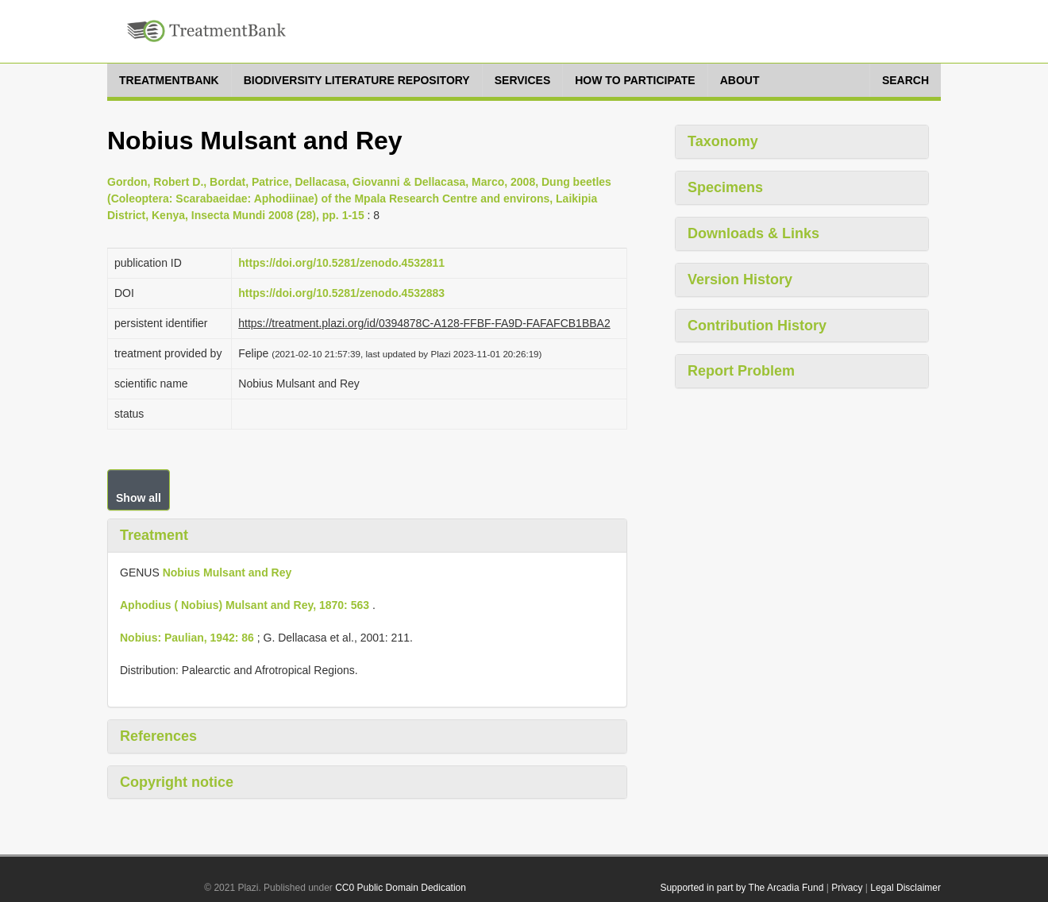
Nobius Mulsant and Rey (227, 572)
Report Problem (741, 371)
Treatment (154, 535)
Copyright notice (176, 782)
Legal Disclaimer (905, 887)
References (158, 736)
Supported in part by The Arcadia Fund (741, 887)
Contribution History (757, 325)
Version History (740, 279)
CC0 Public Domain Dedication (400, 887)
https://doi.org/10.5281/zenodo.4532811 (341, 262)
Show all (138, 497)
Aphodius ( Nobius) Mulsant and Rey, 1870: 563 (244, 605)
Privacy (846, 887)
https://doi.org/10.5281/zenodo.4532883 (341, 293)
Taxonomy (723, 141)
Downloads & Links (753, 233)
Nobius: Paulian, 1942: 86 (187, 637)
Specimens (725, 187)
